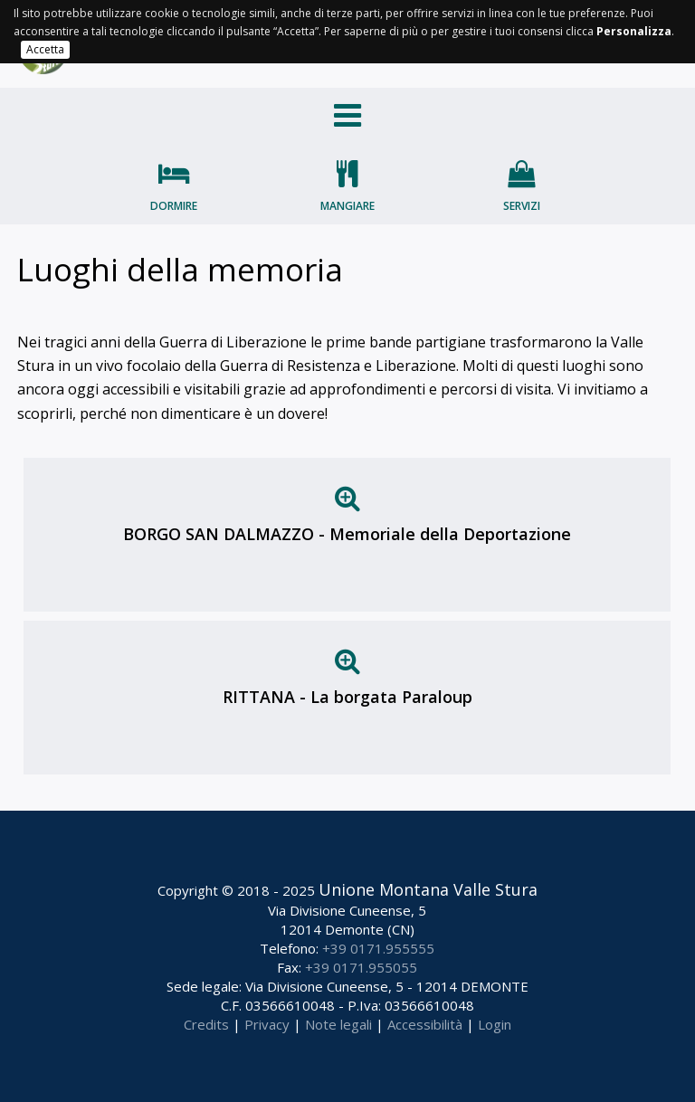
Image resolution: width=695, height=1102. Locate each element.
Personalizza (633, 31)
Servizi (521, 206)
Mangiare (347, 206)
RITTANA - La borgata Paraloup (347, 697)
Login (494, 1024)
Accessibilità (424, 1024)
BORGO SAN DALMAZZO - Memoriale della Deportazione (347, 534)
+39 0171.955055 (361, 967)
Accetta (45, 49)
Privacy (267, 1024)
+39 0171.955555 (378, 948)
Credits (206, 1024)
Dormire (173, 206)
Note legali (338, 1024)
